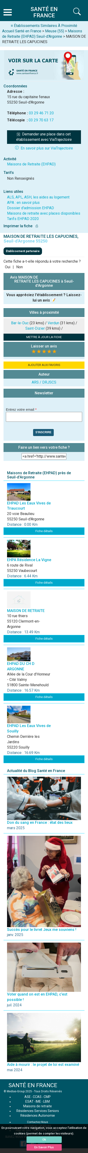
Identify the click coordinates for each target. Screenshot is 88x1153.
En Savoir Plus (44, 1147)
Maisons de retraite (37, 1106)
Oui (7, 267)
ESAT (29, 1101)
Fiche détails (44, 531)
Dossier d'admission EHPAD (30, 208)
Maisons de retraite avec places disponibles (43, 213)
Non (19, 267)
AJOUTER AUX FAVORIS (44, 365)
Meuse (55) (54, 31)
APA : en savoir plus (23, 202)
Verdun (53, 323)
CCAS (37, 1097)
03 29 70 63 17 (41, 120)
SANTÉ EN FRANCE (32, 1085)
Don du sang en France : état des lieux (40, 822)
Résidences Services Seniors (37, 1111)
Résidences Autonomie (37, 1115)
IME (38, 1101)
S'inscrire (43, 432)
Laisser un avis (44, 346)
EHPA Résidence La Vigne (29, 560)
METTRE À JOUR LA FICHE (44, 337)
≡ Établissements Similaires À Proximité (44, 25)
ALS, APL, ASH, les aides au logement (38, 197)
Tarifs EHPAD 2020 (23, 218)
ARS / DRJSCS (44, 382)
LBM (46, 1101)
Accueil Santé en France (21, 31)
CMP (47, 1097)
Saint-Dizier (35, 328)
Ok (44, 1139)
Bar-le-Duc (20, 323)
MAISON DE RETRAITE (26, 610)
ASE (27, 1097)
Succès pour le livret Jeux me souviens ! (41, 929)
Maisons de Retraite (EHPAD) (31, 164)
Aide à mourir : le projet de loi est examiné (43, 1064)
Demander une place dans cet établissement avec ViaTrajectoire (44, 137)
